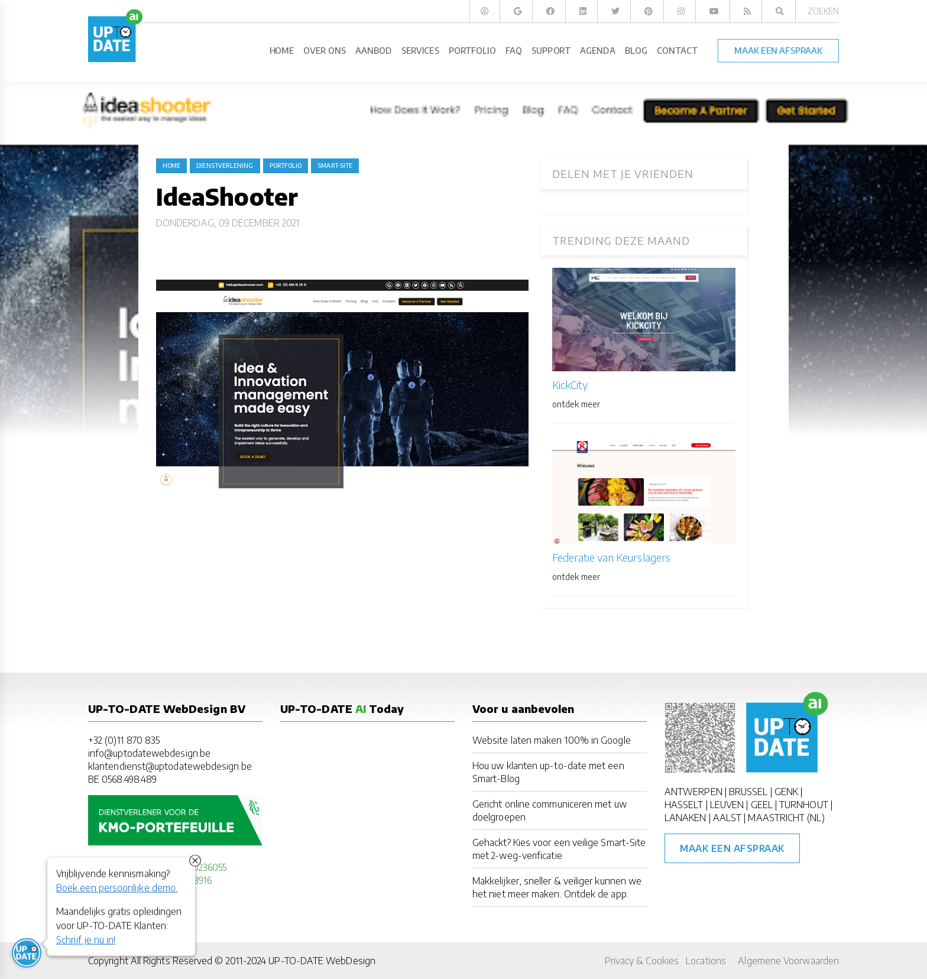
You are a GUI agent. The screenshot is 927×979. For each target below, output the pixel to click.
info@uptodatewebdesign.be (149, 753)
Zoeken (823, 11)
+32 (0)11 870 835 (124, 740)
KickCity (570, 384)
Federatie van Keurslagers (611, 557)
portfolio (286, 165)
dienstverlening (224, 165)
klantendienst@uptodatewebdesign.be (170, 766)
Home (171, 165)
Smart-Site (334, 165)
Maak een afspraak (732, 848)
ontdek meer (576, 404)
